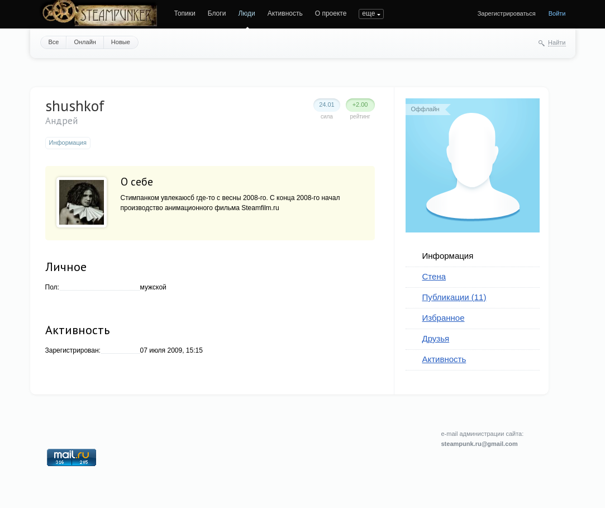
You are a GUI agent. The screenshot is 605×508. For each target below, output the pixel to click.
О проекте (331, 13)
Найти (556, 42)
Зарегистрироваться (507, 13)
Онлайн (85, 42)
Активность (285, 13)
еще (368, 13)
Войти (557, 13)
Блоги (217, 13)
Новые (120, 42)
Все (54, 42)
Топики (185, 13)
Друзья (436, 338)
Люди (246, 13)
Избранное (443, 317)
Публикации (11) (454, 297)
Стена (434, 276)
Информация (448, 255)
